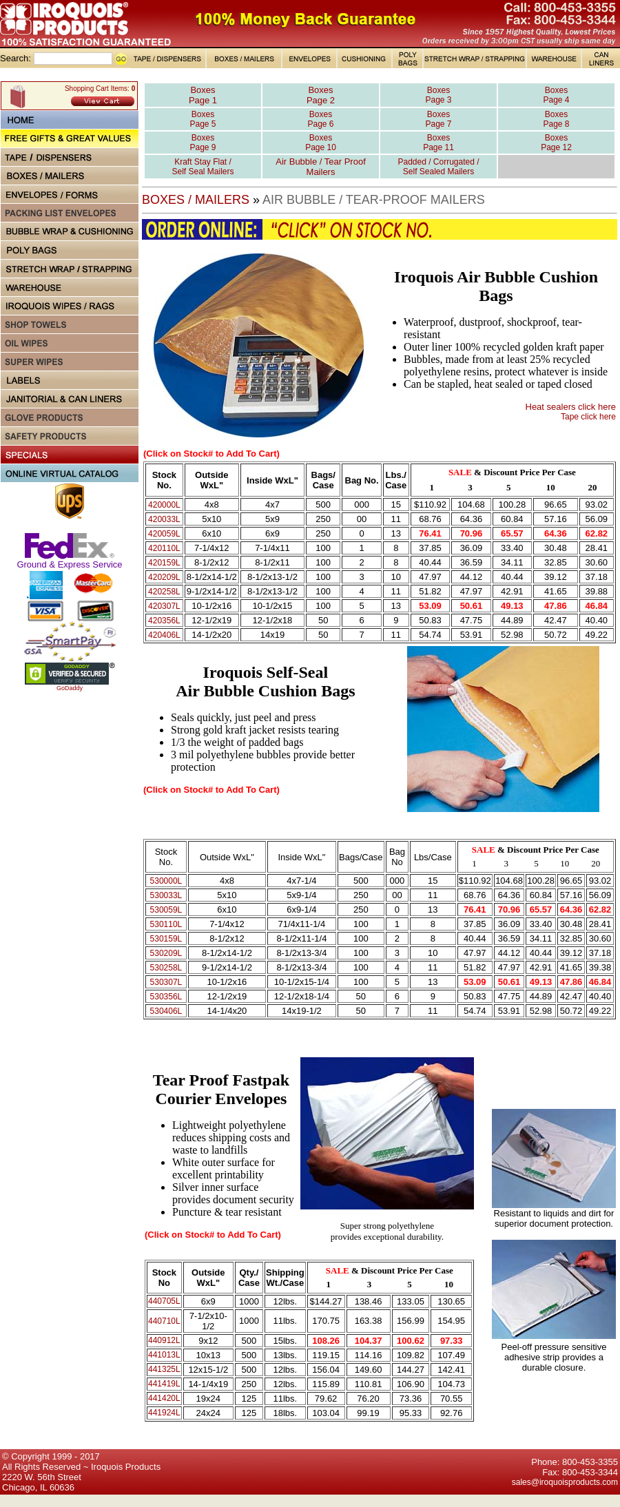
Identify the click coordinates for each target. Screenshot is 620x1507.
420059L (164, 534)
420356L (164, 620)
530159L (166, 939)
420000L (164, 505)
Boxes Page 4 (556, 95)
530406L (166, 1011)
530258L (166, 968)
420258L (164, 591)
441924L (164, 1412)
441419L (164, 1384)
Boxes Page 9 (202, 142)
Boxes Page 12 (556, 142)
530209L (166, 953)
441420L (164, 1398)
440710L (164, 1321)
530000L (166, 881)
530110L (166, 924)
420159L (164, 563)
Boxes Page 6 (320, 119)
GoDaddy (69, 688)
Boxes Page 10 (320, 142)
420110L (164, 548)
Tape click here (588, 417)
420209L (164, 577)
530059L (166, 910)
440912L (164, 1340)
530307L (166, 982)
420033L (164, 519)
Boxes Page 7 (438, 119)
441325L (164, 1369)
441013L (164, 1355)
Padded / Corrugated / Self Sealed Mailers (438, 166)
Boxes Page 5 (202, 119)
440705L (164, 1301)
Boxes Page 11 (438, 142)
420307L (164, 606)
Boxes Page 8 (556, 119)
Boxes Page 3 (438, 95)
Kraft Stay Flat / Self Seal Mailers (203, 166)
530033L (166, 895)
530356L (166, 996)
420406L (164, 635)
